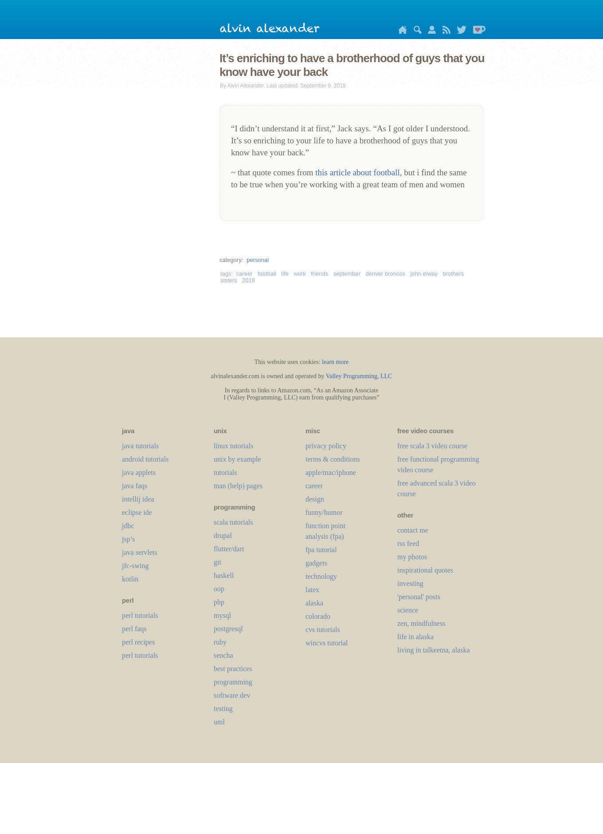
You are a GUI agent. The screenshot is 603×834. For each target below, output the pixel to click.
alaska (314, 603)
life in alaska (415, 636)
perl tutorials (140, 615)
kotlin (130, 579)
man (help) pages (238, 486)
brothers (453, 273)
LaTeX (312, 589)
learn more (335, 362)
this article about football (357, 172)
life (285, 273)
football (267, 273)
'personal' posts (418, 597)
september (346, 273)
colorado (317, 616)
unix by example (237, 459)
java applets (139, 472)
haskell (224, 575)
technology (321, 576)
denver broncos (386, 273)
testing (223, 708)
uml (219, 722)
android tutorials (145, 459)
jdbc (128, 526)
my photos (412, 557)
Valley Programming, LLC (359, 376)
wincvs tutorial (326, 643)
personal (258, 260)
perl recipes (138, 642)
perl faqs (134, 628)
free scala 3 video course (432, 446)
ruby (220, 642)
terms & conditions (332, 459)
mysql (222, 615)
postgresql (228, 628)
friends (319, 273)
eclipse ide (137, 512)
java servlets (139, 552)
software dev (232, 695)
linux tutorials (233, 446)
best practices (233, 668)
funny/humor (324, 512)
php (219, 602)
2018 (248, 280)
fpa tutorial (321, 549)
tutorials (225, 472)
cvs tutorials (322, 629)
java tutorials (140, 446)
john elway (424, 273)
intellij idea (138, 499)
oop (219, 589)
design (314, 499)
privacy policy (325, 446)
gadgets (316, 563)
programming (233, 682)
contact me (412, 530)
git (217, 562)
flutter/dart (229, 549)
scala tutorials (233, 522)
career (244, 273)
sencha (223, 655)
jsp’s (128, 539)
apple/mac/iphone (330, 472)
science (407, 610)
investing (410, 583)
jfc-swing (135, 565)
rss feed (408, 543)
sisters (228, 280)
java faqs (134, 486)
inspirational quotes (425, 570)
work (299, 273)
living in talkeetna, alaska (433, 650)
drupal (223, 535)
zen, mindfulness (421, 623)
